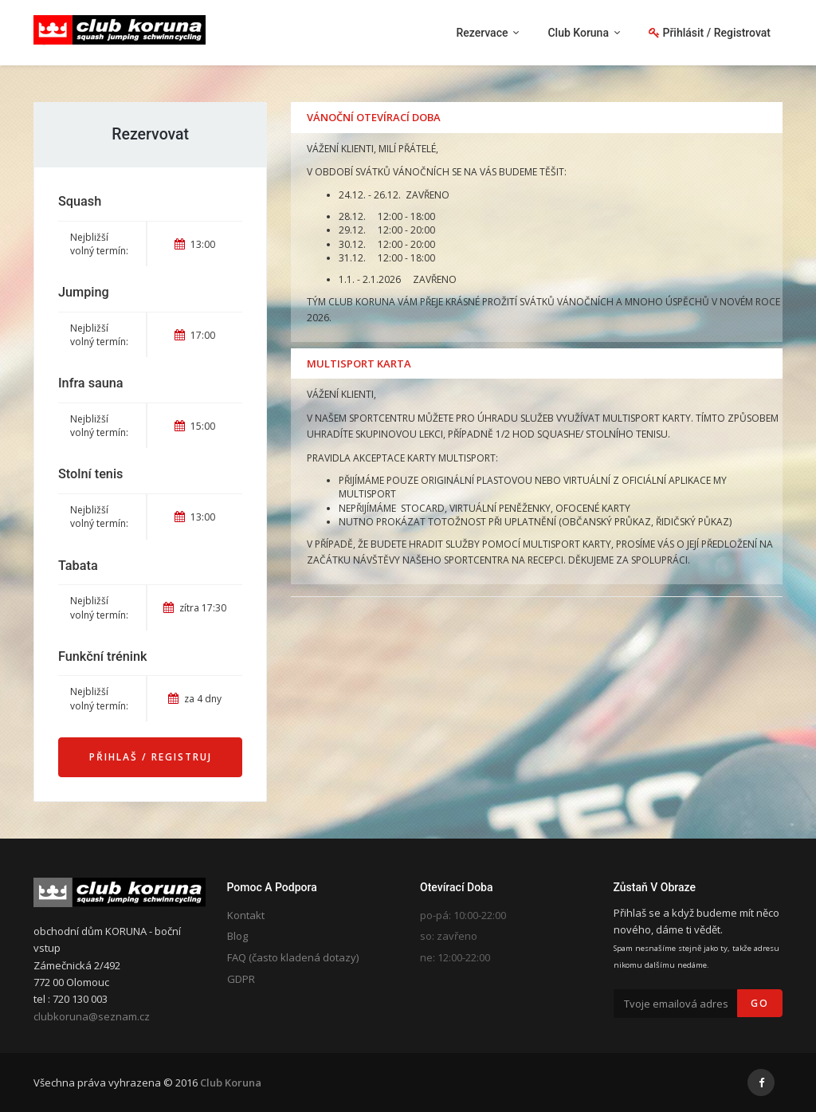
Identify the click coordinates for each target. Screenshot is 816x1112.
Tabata (78, 565)
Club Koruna (230, 1082)
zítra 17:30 (194, 608)
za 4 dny (195, 698)
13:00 (195, 244)
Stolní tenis (90, 473)
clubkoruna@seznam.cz (91, 1016)
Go (760, 1003)
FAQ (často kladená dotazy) (293, 957)
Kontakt (246, 915)
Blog (237, 936)
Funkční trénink (102, 656)
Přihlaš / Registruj (150, 757)
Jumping (83, 292)
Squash (79, 201)
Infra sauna (91, 383)
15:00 (195, 426)
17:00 (195, 335)
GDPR (241, 979)
